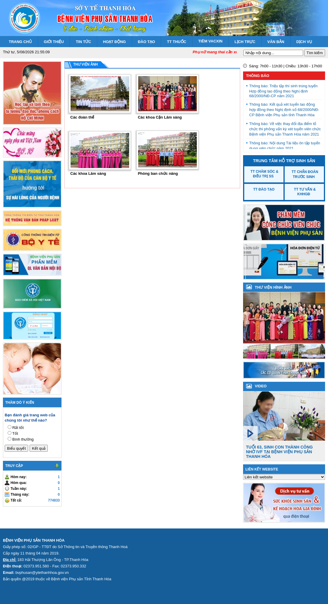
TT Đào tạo (264, 189)
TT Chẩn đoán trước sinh (305, 174)
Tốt (15, 433)
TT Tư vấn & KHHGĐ (305, 191)
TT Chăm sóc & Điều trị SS (264, 174)
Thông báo (257, 75)
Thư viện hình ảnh (273, 287)
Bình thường (23, 439)
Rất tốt (18, 427)
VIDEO (260, 386)
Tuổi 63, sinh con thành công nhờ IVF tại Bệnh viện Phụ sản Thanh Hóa (279, 452)
